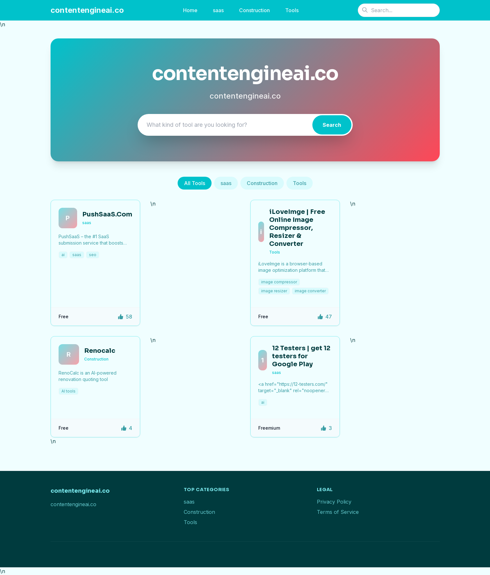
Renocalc (99, 351)
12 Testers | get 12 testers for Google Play (301, 356)
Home (190, 10)
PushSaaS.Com (107, 214)
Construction (254, 10)
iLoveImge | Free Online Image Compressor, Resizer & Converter (297, 228)
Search (332, 125)
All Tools (194, 183)
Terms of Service (338, 512)
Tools (292, 10)
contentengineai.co (87, 10)
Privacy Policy (334, 501)
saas (218, 10)
